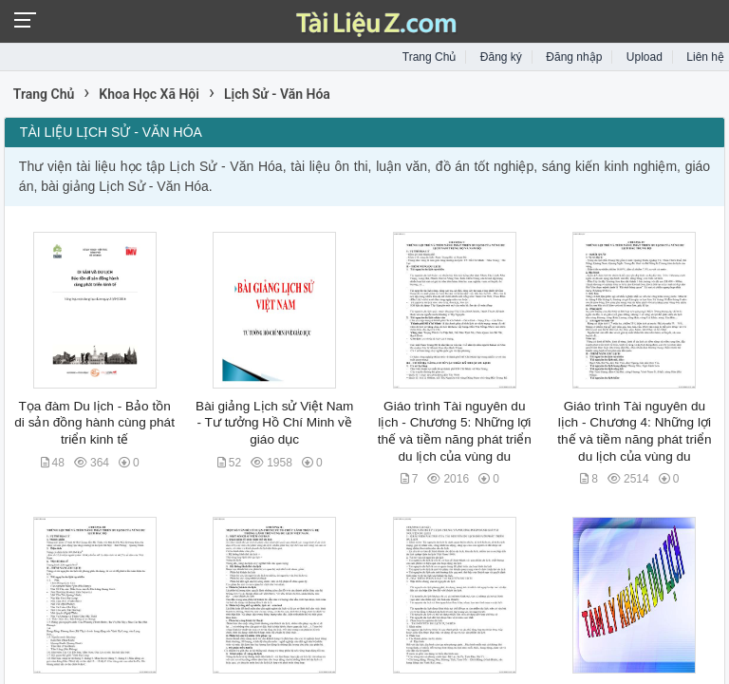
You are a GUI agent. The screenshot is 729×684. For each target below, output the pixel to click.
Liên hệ (705, 57)
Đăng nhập (574, 57)
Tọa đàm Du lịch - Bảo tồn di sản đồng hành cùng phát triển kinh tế (94, 422)
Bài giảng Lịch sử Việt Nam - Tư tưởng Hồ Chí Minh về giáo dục (274, 422)
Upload (644, 57)
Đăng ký (501, 57)
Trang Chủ (429, 57)
